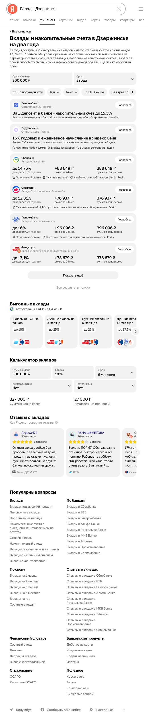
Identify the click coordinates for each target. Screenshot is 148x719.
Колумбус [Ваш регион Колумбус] (24, 710)
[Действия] (54, 107)
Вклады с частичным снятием (31, 555)
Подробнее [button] (124, 105)
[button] (27, 92)
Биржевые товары (80, 694)
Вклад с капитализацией (27, 662)
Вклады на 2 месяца (24, 581)
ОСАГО (15, 676)
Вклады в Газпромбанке (84, 518)
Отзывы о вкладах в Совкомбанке (91, 630)
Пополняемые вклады (26, 518)
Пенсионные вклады (25, 512)
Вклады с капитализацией (28, 561)
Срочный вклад (21, 644)
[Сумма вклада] (41, 81)
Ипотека (73, 662)
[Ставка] (73, 374)
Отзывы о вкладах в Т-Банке (87, 614)
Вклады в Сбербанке (82, 506)
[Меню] (140, 8)
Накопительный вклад (26, 543)
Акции (71, 682)
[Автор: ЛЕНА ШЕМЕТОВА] (86, 434)
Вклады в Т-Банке (79, 541)
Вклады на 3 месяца (24, 587)
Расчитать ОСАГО (23, 682)
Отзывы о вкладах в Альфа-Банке (91, 593)
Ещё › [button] (121, 177)
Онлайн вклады (21, 537)
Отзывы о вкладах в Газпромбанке (92, 587)
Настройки (104, 710)
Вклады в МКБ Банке (82, 535)
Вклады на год (20, 598)
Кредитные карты (79, 650)
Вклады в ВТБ (76, 512)
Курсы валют (76, 676)
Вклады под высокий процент (31, 506)
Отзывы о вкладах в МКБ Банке (89, 608)
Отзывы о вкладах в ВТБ (84, 581)
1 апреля (95, 441)
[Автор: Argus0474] (24, 434)
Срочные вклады (22, 604)
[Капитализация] (41, 388)
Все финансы (21, 31)
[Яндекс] (12, 9)
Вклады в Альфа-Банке (83, 524)
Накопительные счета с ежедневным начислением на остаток (32, 528)
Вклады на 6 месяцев (25, 593)
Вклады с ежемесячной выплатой (34, 549)
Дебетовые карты (80, 644)
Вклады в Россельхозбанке (86, 529)
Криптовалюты (78, 688)
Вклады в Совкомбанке (83, 553)
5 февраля (40, 441)
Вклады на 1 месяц (23, 575)
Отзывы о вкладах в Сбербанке (89, 575)
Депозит (16, 650)
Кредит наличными (81, 656)
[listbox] (105, 79)
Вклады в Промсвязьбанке (86, 547)
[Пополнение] (105, 388)
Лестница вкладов (23, 656)
